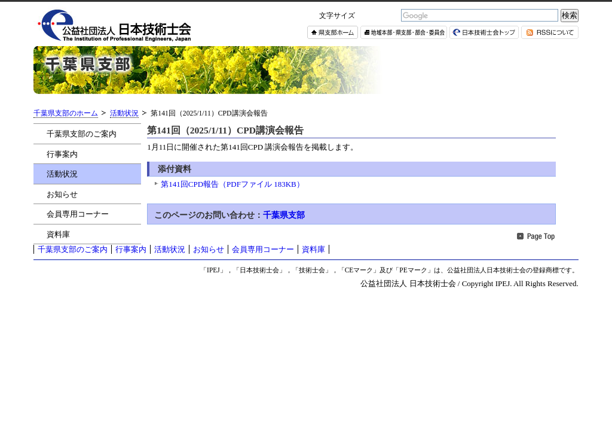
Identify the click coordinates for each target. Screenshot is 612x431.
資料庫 (58, 234)
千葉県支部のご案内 (82, 133)
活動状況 (124, 113)
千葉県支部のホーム (65, 113)
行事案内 (62, 154)
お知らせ (62, 194)
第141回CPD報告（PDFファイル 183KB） (232, 184)
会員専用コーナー (78, 214)
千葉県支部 (284, 215)
